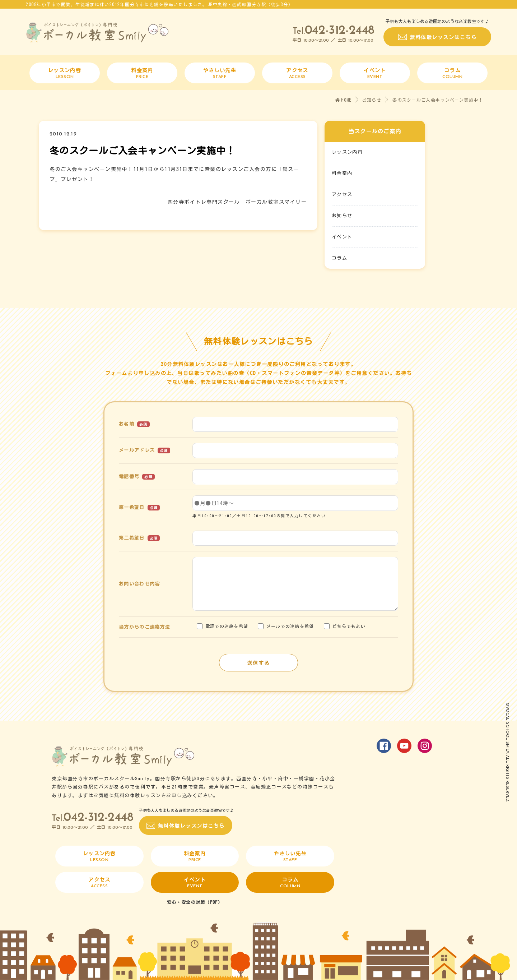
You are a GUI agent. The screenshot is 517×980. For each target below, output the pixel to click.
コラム (339, 258)
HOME (343, 100)
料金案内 (342, 173)
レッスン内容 (347, 152)
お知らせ (371, 100)
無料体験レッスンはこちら (443, 37)
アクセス (342, 194)
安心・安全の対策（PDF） (195, 902)
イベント (342, 237)
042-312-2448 (339, 30)
